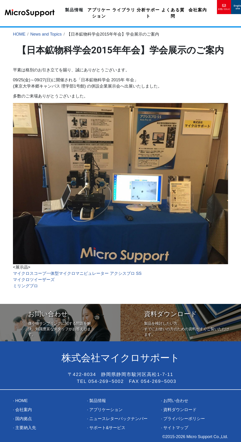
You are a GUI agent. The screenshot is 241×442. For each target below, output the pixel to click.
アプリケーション (99, 13)
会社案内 (197, 10)
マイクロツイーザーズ (34, 279)
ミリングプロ (25, 286)
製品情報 (74, 10)
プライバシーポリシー (184, 418)
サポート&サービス (107, 427)
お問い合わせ (175, 400)
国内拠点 (23, 418)
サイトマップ (175, 427)
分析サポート (148, 13)
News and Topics (46, 34)
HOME (19, 34)
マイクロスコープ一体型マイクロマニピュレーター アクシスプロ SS (77, 273)
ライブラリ (123, 10)
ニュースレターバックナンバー (118, 418)
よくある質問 (173, 13)
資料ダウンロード (180, 409)
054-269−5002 (106, 381)
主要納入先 (25, 427)
